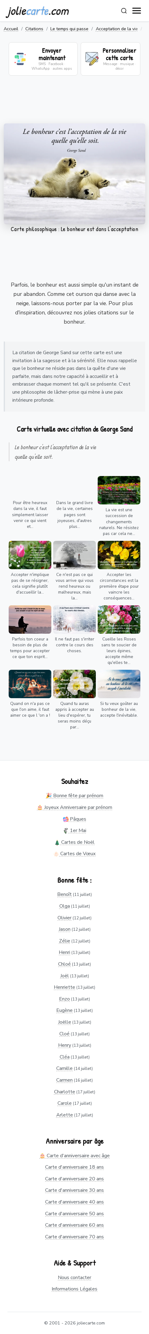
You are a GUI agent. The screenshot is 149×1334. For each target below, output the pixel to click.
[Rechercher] (124, 11)
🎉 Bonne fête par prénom (74, 795)
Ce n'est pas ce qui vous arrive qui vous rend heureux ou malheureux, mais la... (75, 586)
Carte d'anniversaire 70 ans (74, 1236)
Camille (64, 1068)
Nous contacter (74, 1277)
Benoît (64, 894)
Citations (34, 29)
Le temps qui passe (69, 29)
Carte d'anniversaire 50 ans (74, 1213)
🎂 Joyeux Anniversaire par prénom (74, 807)
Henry (64, 1045)
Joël (64, 975)
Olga (64, 906)
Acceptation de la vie (117, 29)
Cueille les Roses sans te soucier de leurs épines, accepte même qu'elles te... (119, 650)
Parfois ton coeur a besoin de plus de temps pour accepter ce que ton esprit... (30, 648)
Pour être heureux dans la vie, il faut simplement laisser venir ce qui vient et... (30, 514)
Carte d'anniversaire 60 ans (74, 1225)
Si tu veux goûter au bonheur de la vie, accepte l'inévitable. (119, 709)
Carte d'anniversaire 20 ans (74, 1178)
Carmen (64, 1080)
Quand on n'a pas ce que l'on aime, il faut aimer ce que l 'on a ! (30, 709)
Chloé (64, 964)
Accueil (11, 29)
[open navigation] (137, 10)
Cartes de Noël (74, 842)
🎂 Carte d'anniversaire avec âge (74, 1155)
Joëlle (64, 1022)
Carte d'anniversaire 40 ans (74, 1202)
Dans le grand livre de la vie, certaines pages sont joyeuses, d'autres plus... (74, 514)
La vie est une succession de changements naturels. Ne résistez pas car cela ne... (119, 521)
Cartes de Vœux (74, 853)
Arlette (64, 1115)
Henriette (64, 987)
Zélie (64, 941)
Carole (64, 1103)
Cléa (65, 1057)
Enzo (64, 999)
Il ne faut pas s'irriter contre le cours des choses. (74, 645)
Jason (64, 929)
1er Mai (74, 830)
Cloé (64, 1033)
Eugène (64, 1010)
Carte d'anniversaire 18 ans (74, 1167)
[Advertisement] (74, 103)
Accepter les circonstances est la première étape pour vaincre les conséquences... (119, 586)
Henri (64, 952)
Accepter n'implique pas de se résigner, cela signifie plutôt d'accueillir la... (30, 583)
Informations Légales (74, 1289)
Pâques (74, 819)
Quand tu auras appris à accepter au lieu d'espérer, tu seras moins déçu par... (74, 715)
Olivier (64, 917)
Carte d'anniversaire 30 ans (74, 1190)
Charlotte (64, 1091)
